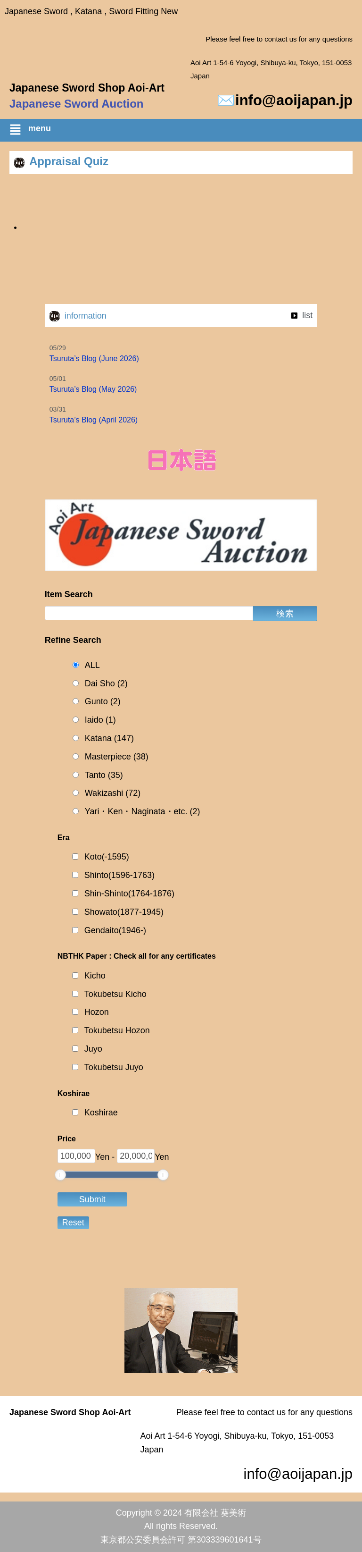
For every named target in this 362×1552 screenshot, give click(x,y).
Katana (109, 738)
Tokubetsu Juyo (113, 1067)
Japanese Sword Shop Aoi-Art (87, 88)
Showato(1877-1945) (124, 912)
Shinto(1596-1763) (119, 875)
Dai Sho (106, 684)
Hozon (96, 1012)
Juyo (93, 1049)
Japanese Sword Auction (76, 103)
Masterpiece (116, 757)
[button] (185, 131)
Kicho (95, 975)
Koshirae (101, 1112)
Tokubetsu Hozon (117, 1030)
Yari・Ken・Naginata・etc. (142, 811)
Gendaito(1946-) (115, 930)
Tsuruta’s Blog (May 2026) (93, 389)
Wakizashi (112, 793)
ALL (92, 665)
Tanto (104, 775)
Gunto (103, 702)
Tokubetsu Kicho (115, 994)
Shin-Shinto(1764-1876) (129, 893)
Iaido (100, 720)
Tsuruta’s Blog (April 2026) (93, 420)
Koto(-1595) (106, 856)
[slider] (60, 1175)
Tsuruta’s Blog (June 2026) (94, 358)
